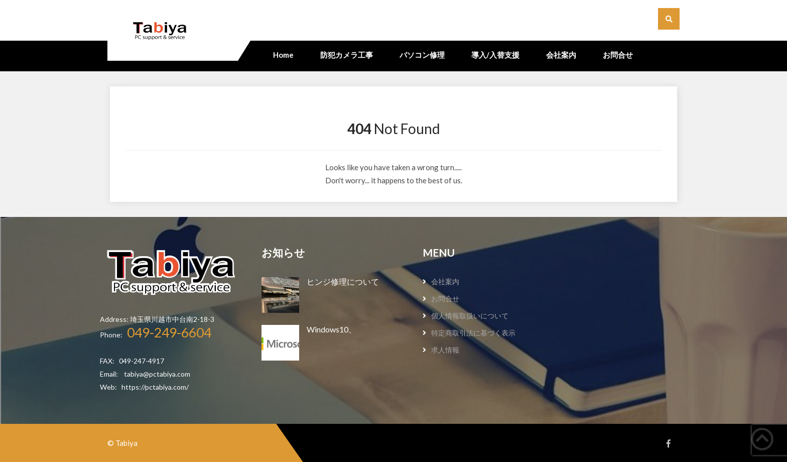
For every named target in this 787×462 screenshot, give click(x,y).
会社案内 (561, 54)
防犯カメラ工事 (346, 54)
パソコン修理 (422, 54)
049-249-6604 (169, 332)
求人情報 (445, 349)
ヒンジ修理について (343, 281)
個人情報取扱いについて (469, 315)
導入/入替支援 (495, 54)
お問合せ (618, 54)
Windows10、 (331, 329)
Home (283, 54)
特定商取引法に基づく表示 (473, 332)
